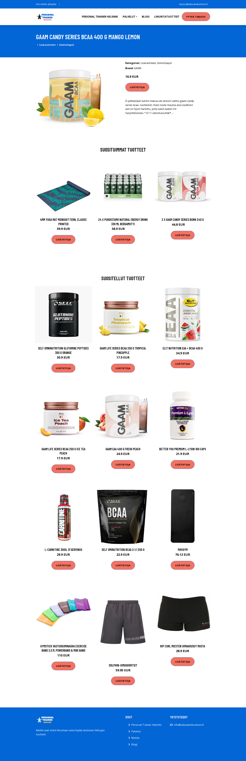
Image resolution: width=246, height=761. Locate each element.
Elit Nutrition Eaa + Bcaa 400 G (183, 348)
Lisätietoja (137, 87)
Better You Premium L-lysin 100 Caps (182, 449)
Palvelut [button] (129, 16)
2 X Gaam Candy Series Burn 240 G (183, 219)
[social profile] (59, 4)
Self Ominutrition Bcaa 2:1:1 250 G (123, 549)
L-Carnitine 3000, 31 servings (63, 549)
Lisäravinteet (47, 45)
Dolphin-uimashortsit (123, 665)
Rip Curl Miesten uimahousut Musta (182, 646)
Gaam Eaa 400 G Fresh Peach (123, 449)
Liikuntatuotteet (166, 16)
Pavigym (183, 549)
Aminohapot (66, 45)
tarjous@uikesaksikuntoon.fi (193, 4)
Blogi (146, 16)
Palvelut (136, 731)
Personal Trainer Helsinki (100, 16)
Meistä (135, 738)
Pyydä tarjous (196, 16)
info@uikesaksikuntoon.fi (189, 725)
